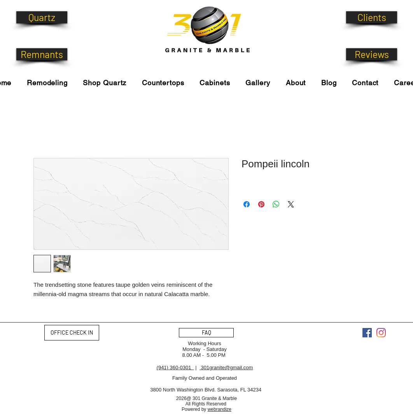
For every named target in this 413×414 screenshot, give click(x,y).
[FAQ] (206, 332)
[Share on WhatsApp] (276, 204)
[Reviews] (371, 54)
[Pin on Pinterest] (261, 204)
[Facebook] (367, 332)
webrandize (219, 409)
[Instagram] (381, 332)
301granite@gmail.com (226, 367)
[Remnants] (41, 54)
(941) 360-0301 (175, 367)
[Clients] (371, 17)
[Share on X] (291, 204)
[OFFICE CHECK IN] (71, 332)
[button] (105, 83)
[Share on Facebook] (246, 204)
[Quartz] (41, 17)
